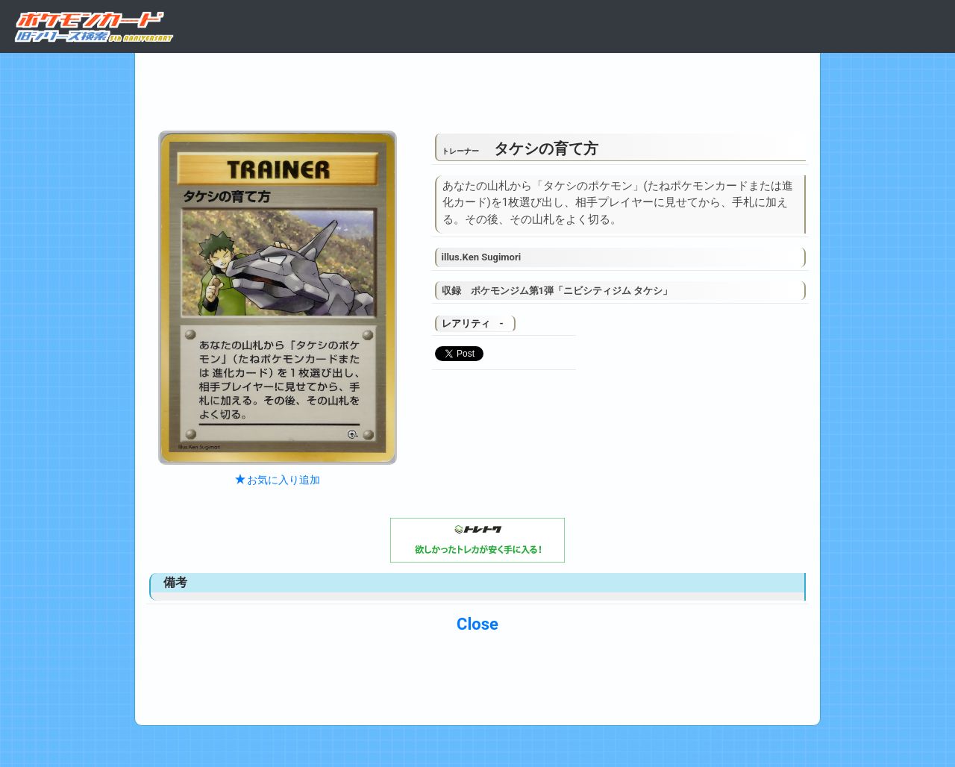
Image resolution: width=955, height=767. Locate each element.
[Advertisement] (477, 88)
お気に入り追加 (277, 480)
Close (477, 624)
